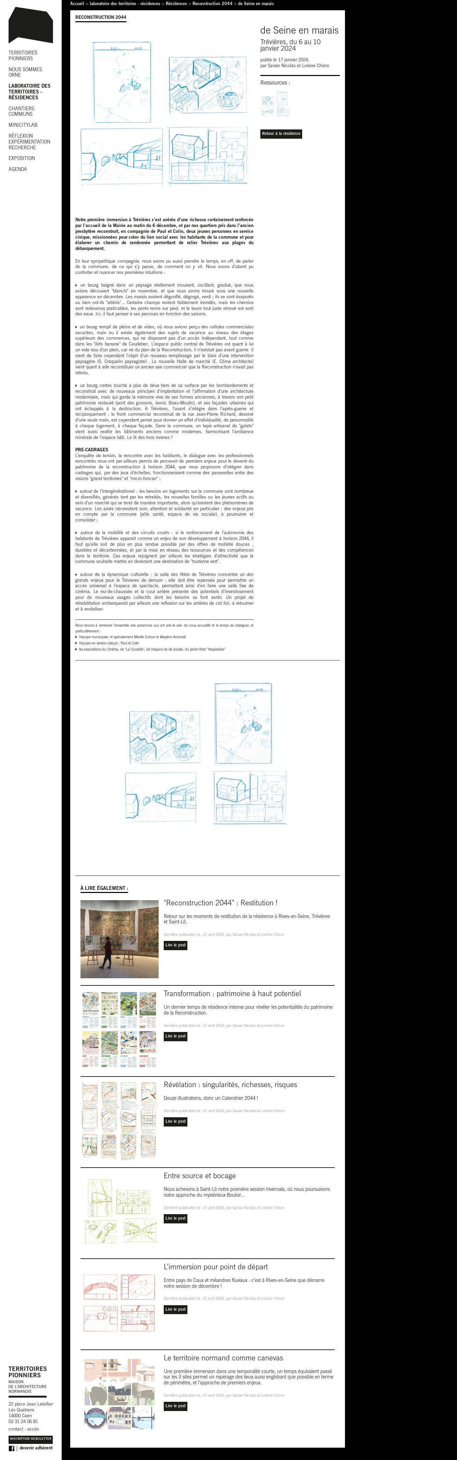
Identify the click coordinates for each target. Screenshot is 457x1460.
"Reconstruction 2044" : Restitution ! (220, 903)
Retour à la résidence (281, 134)
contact (16, 1429)
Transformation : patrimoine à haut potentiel (232, 994)
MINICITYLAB (23, 125)
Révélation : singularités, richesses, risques (230, 1085)
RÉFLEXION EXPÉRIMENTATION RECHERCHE (29, 142)
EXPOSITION (22, 158)
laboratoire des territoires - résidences (125, 4)
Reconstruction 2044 (213, 4)
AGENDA (18, 169)
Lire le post (175, 945)
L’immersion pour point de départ (216, 1267)
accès (33, 1429)
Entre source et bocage (200, 1176)
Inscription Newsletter (30, 1439)
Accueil (77, 4)
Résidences (176, 4)
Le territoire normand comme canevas (223, 1358)
